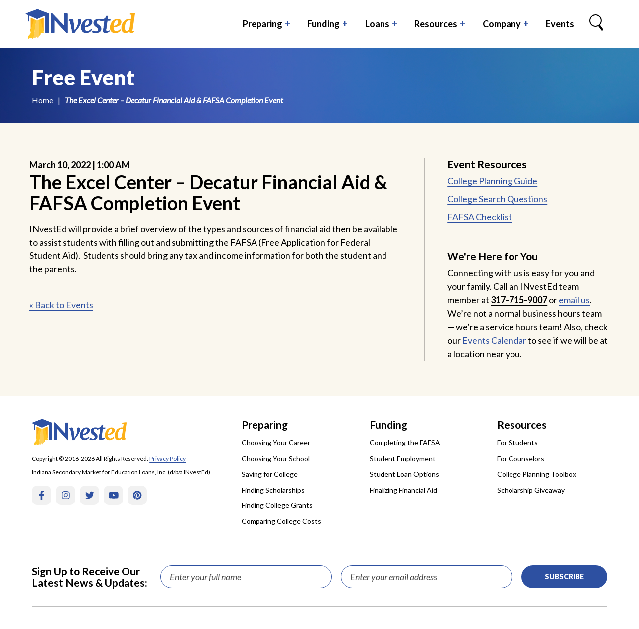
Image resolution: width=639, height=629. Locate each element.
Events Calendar (494, 340)
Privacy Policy (167, 458)
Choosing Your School (276, 458)
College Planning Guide (492, 180)
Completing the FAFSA (405, 442)
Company (502, 23)
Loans (377, 23)
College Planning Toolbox (536, 474)
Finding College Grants (277, 505)
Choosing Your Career (276, 442)
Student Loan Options (404, 474)
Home (42, 100)
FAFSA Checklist (479, 216)
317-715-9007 (519, 299)
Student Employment (403, 458)
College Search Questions (497, 198)
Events (560, 23)
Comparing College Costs (281, 521)
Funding (323, 23)
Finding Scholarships (273, 490)
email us (574, 299)
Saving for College (270, 474)
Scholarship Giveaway (531, 490)
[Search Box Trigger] (596, 24)
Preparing (262, 23)
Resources (435, 23)
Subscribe (564, 576)
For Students (517, 442)
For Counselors (520, 458)
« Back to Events (61, 304)
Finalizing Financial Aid (403, 490)
